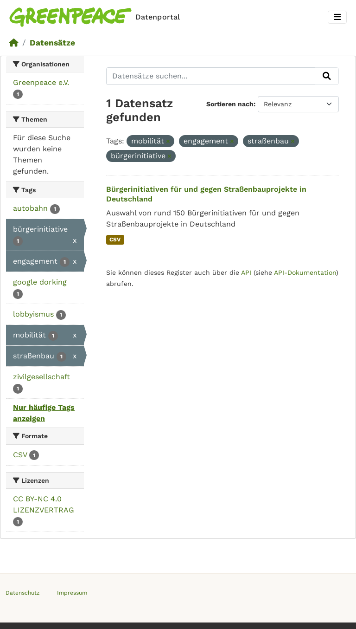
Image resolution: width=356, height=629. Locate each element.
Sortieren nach (230, 104)
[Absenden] (327, 76)
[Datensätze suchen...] (211, 76)
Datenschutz (22, 593)
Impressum (72, 593)
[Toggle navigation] (337, 17)
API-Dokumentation (305, 272)
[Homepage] (96, 17)
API (246, 272)
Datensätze (52, 42)
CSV (115, 239)
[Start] (14, 42)
